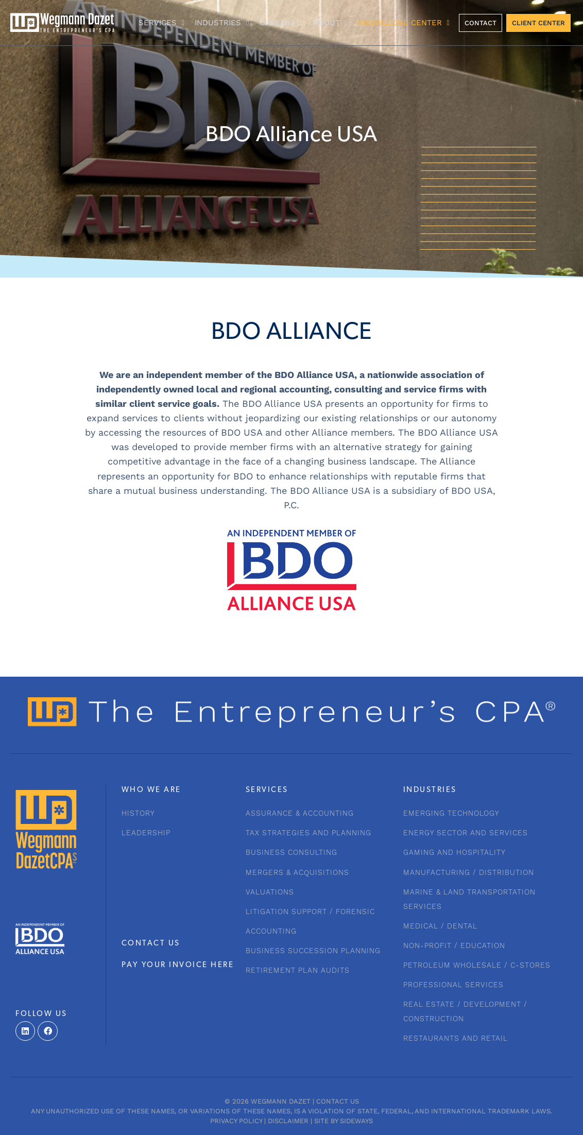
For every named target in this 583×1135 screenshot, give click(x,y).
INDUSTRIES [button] (222, 23)
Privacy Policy (236, 1121)
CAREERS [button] (281, 23)
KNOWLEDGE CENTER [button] (404, 23)
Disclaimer (288, 1121)
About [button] (331, 23)
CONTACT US (151, 944)
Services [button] (161, 23)
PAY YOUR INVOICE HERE (178, 965)
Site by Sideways (343, 1121)
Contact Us (337, 1101)
